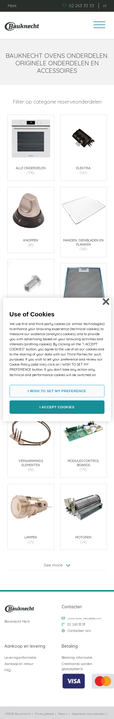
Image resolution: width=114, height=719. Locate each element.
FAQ (7, 670)
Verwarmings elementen (30, 462)
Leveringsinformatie (20, 657)
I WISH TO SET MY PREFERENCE (57, 390)
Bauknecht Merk (17, 621)
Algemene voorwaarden (88, 714)
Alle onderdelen (31, 168)
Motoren (83, 536)
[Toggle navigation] (97, 25)
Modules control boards (83, 462)
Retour (63, 714)
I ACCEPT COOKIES (57, 407)
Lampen (30, 536)
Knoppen (30, 240)
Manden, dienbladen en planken (83, 242)
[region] (57, 359)
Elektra (83, 168)
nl (104, 5)
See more (57, 564)
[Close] (106, 301)
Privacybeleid (44, 714)
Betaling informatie (77, 657)
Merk (12, 5)
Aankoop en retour (19, 664)
